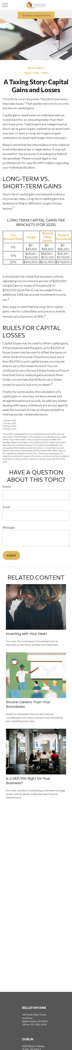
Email (6, 507)
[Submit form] (11, 555)
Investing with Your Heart (26, 634)
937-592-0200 (38, 1024)
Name (7, 486)
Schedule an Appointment (36, 15)
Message (9, 527)
